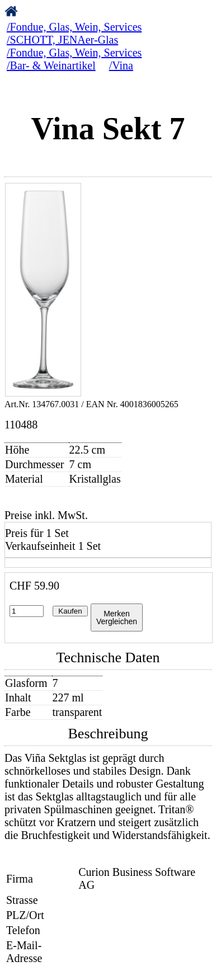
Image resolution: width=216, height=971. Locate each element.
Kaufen (70, 611)
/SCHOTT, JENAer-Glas (62, 40)
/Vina (121, 65)
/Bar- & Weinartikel (51, 65)
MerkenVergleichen (116, 617)
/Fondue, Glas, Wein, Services (74, 27)
